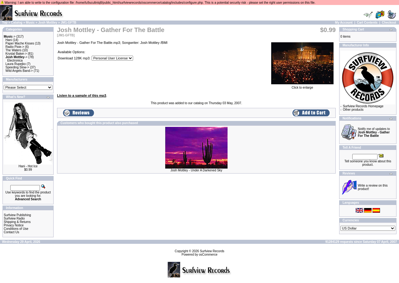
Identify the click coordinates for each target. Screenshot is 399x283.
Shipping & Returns (17, 222)
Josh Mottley (47, 22)
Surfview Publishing (17, 215)
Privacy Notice (14, 225)
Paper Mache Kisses (20, 43)
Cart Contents (367, 22)
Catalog (16, 22)
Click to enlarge (302, 86)
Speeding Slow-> (17, 67)
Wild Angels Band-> (19, 70)
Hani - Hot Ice (27, 166)
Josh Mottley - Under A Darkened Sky (196, 170)
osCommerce (208, 254)
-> (10, 36)
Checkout (389, 22)
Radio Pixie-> (15, 47)
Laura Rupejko (16, 64)
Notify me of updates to (374, 132)
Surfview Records (212, 251)
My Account (344, 22)
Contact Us (11, 232)
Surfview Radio (14, 218)
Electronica (14, 60)
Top (5, 22)
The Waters (13, 50)
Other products (353, 109)
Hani (9, 40)
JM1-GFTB (68, 22)
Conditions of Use (16, 228)
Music (30, 22)
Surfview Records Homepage (363, 106)
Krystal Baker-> (16, 53)
